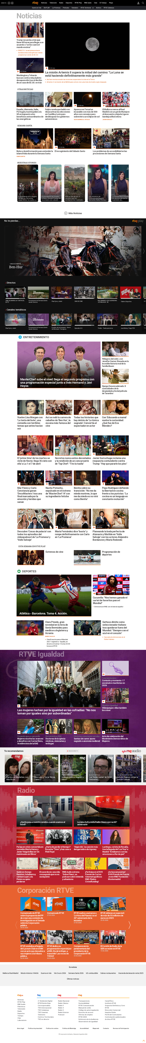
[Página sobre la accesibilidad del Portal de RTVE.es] (84, 1028)
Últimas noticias (73, 979)
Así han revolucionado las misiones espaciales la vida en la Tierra (71, 79)
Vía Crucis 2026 (60, 973)
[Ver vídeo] (18, 767)
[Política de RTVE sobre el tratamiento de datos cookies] (52, 1028)
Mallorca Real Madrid (10, 973)
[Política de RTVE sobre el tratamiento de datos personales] (35, 1028)
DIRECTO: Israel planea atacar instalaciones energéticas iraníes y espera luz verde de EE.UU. (30, 52)
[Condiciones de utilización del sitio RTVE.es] (20, 1028)
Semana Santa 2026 (75, 973)
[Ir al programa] (73, 251)
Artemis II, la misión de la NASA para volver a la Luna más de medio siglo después (76, 82)
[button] (144, 251)
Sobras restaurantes (108, 973)
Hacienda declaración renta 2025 (130, 973)
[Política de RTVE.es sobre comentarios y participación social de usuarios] (121, 1028)
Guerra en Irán (46, 973)
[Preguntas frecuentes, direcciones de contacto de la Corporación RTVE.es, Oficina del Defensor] (106, 1028)
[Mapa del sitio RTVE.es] (96, 1028)
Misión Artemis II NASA (29, 973)
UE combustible (92, 973)
